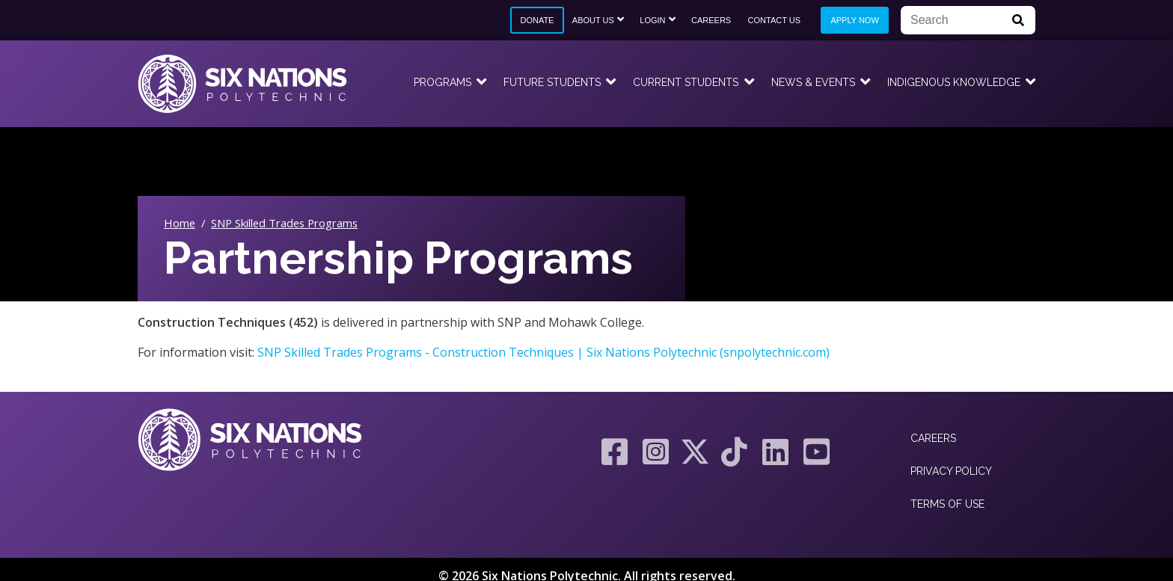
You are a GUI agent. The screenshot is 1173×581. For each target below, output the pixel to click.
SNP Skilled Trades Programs (284, 222)
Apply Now (854, 20)
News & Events (813, 82)
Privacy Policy (951, 471)
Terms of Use (947, 504)
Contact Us (774, 20)
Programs (442, 82)
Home (179, 222)
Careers (711, 20)
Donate (537, 20)
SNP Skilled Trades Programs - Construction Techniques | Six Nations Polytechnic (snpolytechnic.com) (543, 352)
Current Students (685, 82)
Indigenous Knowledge (953, 82)
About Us (593, 20)
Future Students (552, 82)
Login (652, 20)
